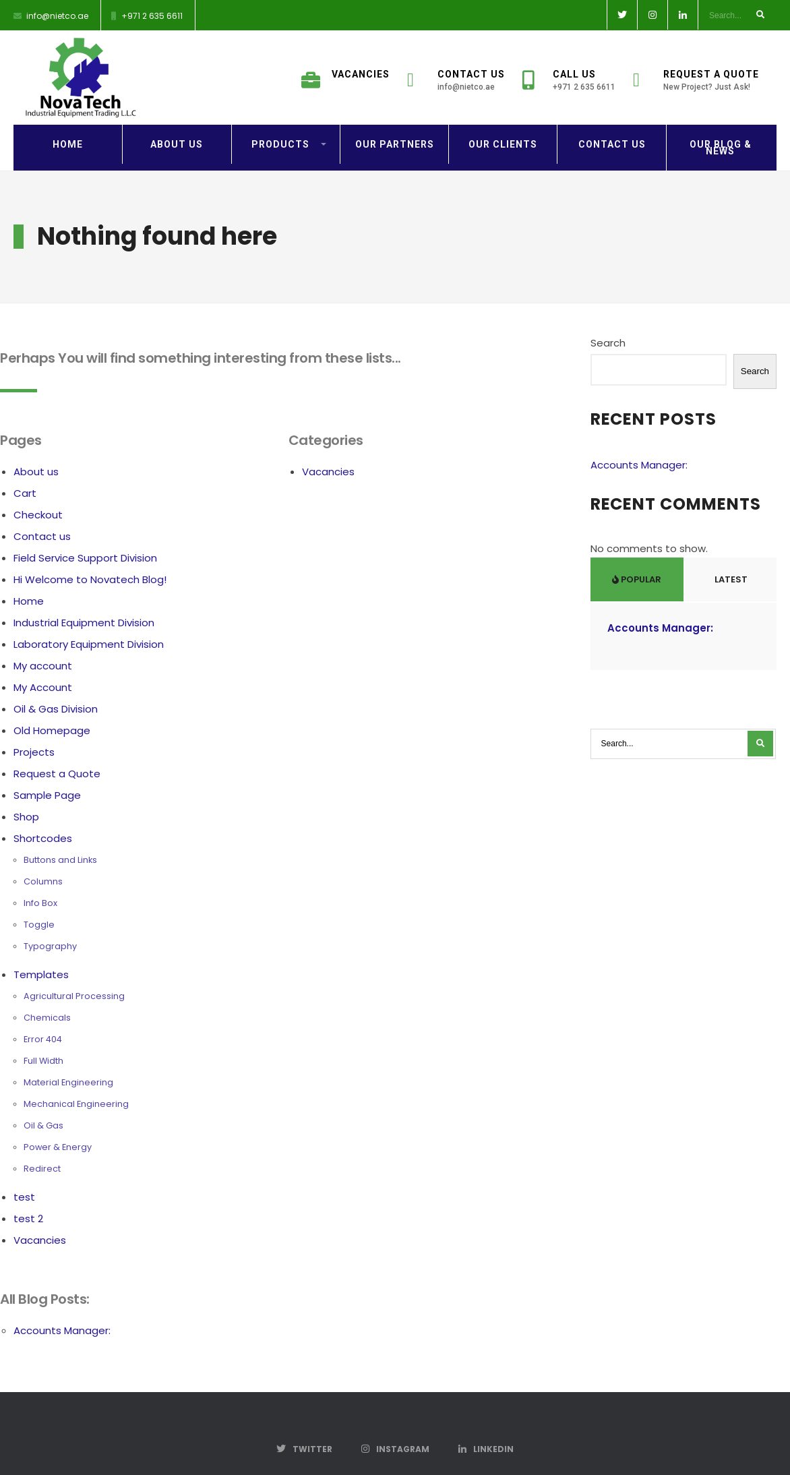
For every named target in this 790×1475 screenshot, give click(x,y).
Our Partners (394, 120)
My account (42, 641)
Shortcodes (42, 814)
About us (176, 120)
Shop (26, 792)
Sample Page (47, 771)
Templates (41, 950)
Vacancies (345, 66)
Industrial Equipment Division (83, 598)
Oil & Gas (43, 1101)
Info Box (40, 878)
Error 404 (43, 1015)
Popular (636, 555)
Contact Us (456, 72)
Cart (24, 469)
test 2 (28, 1194)
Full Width (43, 1036)
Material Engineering (68, 1058)
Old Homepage (51, 706)
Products (280, 120)
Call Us (568, 72)
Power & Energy (58, 1122)
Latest (730, 555)
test (24, 1173)
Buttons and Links (60, 835)
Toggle (39, 900)
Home (68, 120)
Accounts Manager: (62, 1306)
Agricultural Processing (74, 971)
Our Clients (502, 120)
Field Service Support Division (85, 533)
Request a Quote (696, 72)
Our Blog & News (721, 123)
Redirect (42, 1144)
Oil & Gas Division (55, 685)
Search (608, 318)
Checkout (38, 490)
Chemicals (47, 993)
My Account (42, 663)
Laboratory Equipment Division (88, 620)
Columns (43, 857)
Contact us (612, 120)
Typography (50, 922)
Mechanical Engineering (76, 1079)
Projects (34, 728)
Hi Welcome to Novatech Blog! (89, 555)
